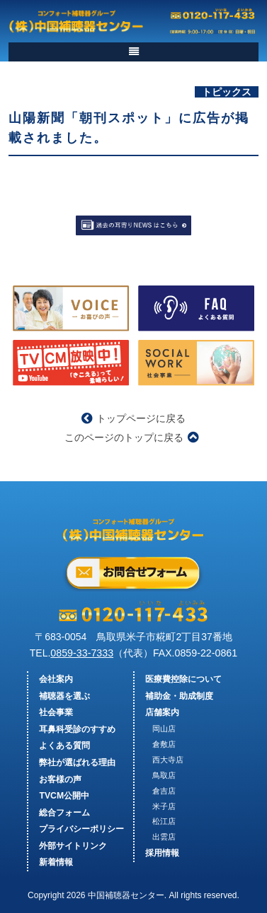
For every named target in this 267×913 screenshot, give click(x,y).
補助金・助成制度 (179, 696)
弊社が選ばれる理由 (77, 762)
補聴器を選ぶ (64, 696)
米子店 (164, 806)
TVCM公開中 (64, 796)
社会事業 (56, 712)
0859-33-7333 (81, 653)
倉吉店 (164, 791)
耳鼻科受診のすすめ (77, 729)
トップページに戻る (133, 418)
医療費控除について (183, 679)
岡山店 (164, 728)
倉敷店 (164, 744)
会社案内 (56, 679)
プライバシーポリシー (81, 829)
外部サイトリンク (73, 846)
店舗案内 (162, 712)
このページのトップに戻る (131, 437)
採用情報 (162, 853)
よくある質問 (64, 745)
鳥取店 (164, 775)
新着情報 (56, 862)
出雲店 (164, 836)
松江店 (164, 821)
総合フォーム (64, 813)
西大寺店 (167, 759)
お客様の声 (60, 779)
